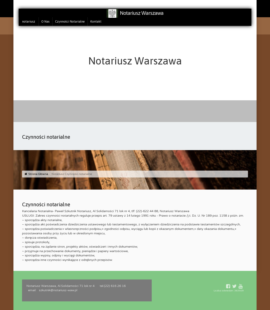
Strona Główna (38, 174)
